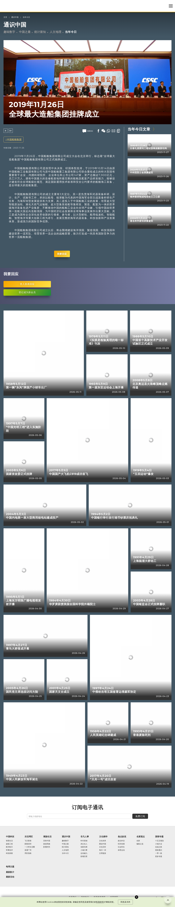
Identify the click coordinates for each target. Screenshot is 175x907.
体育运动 (121, 850)
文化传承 (102, 841)
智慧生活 (9, 841)
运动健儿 (84, 853)
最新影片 (10, 872)
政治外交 (121, 841)
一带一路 (158, 853)
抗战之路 (158, 847)
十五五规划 (159, 841)
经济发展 (121, 844)
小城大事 (84, 850)
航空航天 (9, 847)
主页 (5, 17)
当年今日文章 (139, 129)
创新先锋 (84, 847)
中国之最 (25, 32)
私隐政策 (100, 902)
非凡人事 (85, 836)
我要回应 (62, 253)
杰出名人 (84, 844)
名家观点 (140, 836)
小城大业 (158, 844)
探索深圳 (28, 844)
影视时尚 (46, 847)
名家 (138, 841)
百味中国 (46, 841)
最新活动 (10, 877)
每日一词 (102, 850)
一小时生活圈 (30, 847)
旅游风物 (46, 844)
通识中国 (15, 17)
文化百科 (102, 847)
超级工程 (9, 844)
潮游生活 (47, 836)
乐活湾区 (29, 836)
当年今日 (26, 17)
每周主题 (10, 866)
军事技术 (9, 850)
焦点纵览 (122, 836)
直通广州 (28, 850)
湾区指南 (28, 853)
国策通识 (158, 850)
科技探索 (9, 853)
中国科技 (10, 836)
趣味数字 (9, 32)
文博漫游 (102, 853)
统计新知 (40, 32)
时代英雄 (84, 841)
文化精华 (103, 836)
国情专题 (159, 836)
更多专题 (158, 856)
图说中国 (102, 844)
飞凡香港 (28, 841)
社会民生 (121, 847)
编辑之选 (139, 844)
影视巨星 (84, 856)
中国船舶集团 (14, 139)
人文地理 (55, 32)
